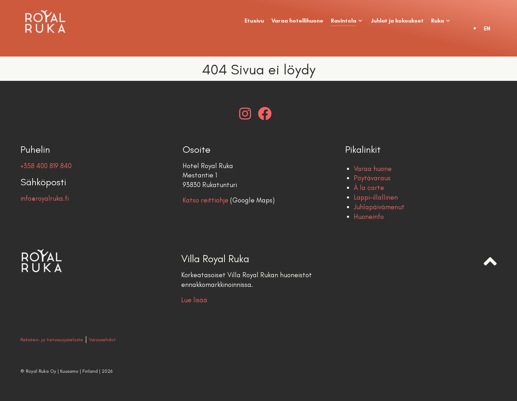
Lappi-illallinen (376, 197)
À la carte (369, 188)
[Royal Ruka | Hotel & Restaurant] (63, 21)
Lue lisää (194, 300)
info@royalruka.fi (44, 198)
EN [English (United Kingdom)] (487, 28)
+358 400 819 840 (46, 166)
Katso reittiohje (205, 200)
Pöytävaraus (372, 178)
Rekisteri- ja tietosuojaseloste (51, 339)
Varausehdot (102, 339)
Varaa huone (373, 169)
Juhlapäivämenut (379, 207)
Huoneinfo (369, 216)
